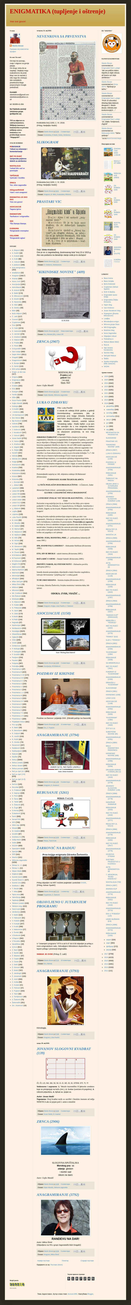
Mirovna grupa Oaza (111, 324)
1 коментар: (65, 891)
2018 (106, 403)
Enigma (15, 377)
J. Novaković (17, 432)
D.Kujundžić (16, 349)
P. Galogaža (16, 652)
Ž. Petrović (16, 988)
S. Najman (16, 793)
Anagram (47, 194)
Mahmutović (16, 567)
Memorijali (16, 576)
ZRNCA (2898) (111, 829)
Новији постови (43, 1261)
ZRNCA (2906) (48, 1121)
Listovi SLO (16, 503)
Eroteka (15, 386)
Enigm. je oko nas (19, 372)
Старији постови (87, 1261)
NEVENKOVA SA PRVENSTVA (61, 36)
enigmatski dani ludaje (111, 68)
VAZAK (106, 366)
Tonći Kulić (52, 841)
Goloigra (15, 406)
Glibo (14, 397)
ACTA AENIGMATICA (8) (112, 869)
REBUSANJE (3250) (111, 934)
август (109, 420)
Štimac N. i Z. (17, 865)
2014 (106, 964)
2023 (106, 386)
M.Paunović (16, 558)
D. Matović (16, 340)
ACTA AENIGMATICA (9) (112, 565)
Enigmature (16, 380)
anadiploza (16, 273)
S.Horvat (15, 810)
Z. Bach (15, 950)
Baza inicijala (109, 281)
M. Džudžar (16, 523)
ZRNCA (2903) (111, 601)
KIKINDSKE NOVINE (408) (112, 754)
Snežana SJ (16, 837)
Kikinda (49, 964)
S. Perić (15, 796)
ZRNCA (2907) (48, 341)
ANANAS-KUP (111, 889)
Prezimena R (17, 704)
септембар (110, 416)
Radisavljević (17, 751)
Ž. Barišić (15, 953)
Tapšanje (15, 900)
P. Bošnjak (16, 649)
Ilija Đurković (17, 421)
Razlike (15, 757)
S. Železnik (16, 805)
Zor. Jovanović (17, 1005)
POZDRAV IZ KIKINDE (56, 673)
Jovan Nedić (48, 1114)
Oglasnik (15, 637)
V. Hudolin (16, 921)
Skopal (14, 828)
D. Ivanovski (16, 331)
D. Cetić (15, 328)
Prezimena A (17, 669)
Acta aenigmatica (18, 268)
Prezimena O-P (18, 701)
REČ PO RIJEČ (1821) (112, 667)
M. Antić (15, 520)
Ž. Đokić (15, 970)
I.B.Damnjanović (18, 415)
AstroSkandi (16, 287)
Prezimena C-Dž (18, 675)
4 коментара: (66, 1184)
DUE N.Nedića (109, 292)
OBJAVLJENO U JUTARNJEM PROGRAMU (112, 486)
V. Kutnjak (16, 924)
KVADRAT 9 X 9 (117, 261)
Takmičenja (16, 897)
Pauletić (15, 660)
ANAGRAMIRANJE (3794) (58, 735)
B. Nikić (53, 194)
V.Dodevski (16, 935)
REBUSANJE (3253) (111, 809)
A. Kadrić (15, 253)
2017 (106, 954)
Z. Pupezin (50, 728)
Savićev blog (108, 353)
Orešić (14, 643)
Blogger (90, 1294)
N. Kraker (15, 605)
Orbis (14, 640)
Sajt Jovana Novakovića (108, 349)
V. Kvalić (15, 926)
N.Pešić (15, 619)
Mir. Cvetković (17, 593)
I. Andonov (16, 412)
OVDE (83, 883)
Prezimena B (17, 672)
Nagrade (15, 622)
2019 (106, 400)
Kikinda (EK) (51, 334)
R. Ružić (15, 739)
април (109, 940)
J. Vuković (16, 435)
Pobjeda (15, 663)
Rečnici (15, 784)
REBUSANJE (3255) (111, 713)
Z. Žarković (69, 606)
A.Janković (16, 265)
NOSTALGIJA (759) (113, 882)
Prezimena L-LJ (18, 693)
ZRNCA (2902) (111, 643)
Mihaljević (15, 579)
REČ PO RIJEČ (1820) (112, 724)
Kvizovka (15, 479)
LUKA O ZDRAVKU (52, 402)
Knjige (53, 606)
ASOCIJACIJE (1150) (54, 613)
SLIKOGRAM (47, 142)
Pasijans (15, 657)
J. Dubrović (16, 430)
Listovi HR (16, 494)
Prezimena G (17, 684)
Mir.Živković (16, 596)
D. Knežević (48, 265)
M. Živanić (16, 552)
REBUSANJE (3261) (53, 792)
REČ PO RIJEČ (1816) (112, 904)
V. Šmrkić (15, 932)
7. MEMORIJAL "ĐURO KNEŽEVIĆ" (112, 877)
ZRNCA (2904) (111, 570)
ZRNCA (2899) (111, 793)
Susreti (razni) (17, 877)
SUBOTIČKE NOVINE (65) (112, 733)
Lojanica (15, 514)
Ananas (15, 279)
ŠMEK (106, 359)
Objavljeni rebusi (110, 336)
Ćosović (15, 319)
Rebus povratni (18, 768)
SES (13, 822)
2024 (106, 383)
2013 (106, 967)
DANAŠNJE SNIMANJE (111, 803)
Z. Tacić (15, 994)
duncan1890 (72, 1294)
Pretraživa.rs (108, 339)
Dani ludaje (16, 352)
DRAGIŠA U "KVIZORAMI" (112, 684)
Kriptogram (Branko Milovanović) (111, 315)
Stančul (15, 857)
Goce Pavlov (17, 400)
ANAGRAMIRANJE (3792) (58, 1195)
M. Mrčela (15, 541)
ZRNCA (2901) (111, 691)
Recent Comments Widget (114, 138)
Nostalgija (15, 631)
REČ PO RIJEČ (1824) (112, 553)
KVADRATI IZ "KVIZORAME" (112, 673)
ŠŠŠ (13, 854)
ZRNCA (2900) (111, 743)
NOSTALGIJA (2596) (117, 225)
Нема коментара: (67, 331)
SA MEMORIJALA (113, 663)
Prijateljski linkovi (18, 722)
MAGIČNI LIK (111, 535)
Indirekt (15, 424)
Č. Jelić (15, 316)
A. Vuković (16, 262)
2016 (106, 957)
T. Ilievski (15, 889)
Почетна (65, 1261)
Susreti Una (16, 883)
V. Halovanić (16, 918)
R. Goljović (16, 733)
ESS (13, 389)
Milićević (68, 194)
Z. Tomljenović (17, 997)
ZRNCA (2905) (111, 538)
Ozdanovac (16, 646)
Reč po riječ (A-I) (18, 771)
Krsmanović (16, 465)
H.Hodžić (15, 409)
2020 (106, 397)
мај (107, 430)
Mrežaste (15, 599)
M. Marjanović (17, 532)
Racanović (16, 745)
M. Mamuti (16, 529)
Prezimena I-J (17, 687)
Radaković (16, 748)
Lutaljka (107, 319)
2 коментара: (66, 132)
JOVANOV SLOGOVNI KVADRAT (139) (113, 499)
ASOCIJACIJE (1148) (111, 702)
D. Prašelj (15, 343)
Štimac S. (15, 868)
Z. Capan (15, 959)
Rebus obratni (17, 766)
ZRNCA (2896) (111, 925)
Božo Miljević (17, 314)
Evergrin (15, 392)
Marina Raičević (18, 570)
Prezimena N (17, 698)
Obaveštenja (17, 634)
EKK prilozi (16, 369)
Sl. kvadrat (56, 1114)
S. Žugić (15, 808)
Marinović (15, 573)
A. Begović (16, 250)
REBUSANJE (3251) (111, 899)
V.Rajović (15, 938)
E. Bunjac (15, 363)
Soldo (60, 135)
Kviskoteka (47, 135)
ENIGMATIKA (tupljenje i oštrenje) (57, 11)
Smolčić (15, 834)
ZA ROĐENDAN (117, 188)
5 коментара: (66, 603)
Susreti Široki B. (18, 880)
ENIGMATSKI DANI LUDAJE (117, 152)
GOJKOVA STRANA (110, 855)
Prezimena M (17, 695)
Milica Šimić (55, 1254)
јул (107, 423)
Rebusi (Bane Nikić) (111, 342)
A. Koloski (16, 256)
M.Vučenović (17, 561)
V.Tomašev (16, 941)
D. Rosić (15, 346)
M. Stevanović (17, 546)
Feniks (14, 395)
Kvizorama (16, 473)
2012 (106, 971)
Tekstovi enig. (17, 906)
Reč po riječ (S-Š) (18, 779)
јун (107, 426)
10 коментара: (66, 960)
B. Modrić (15, 299)
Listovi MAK (16, 497)
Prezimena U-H (18, 716)
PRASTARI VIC (49, 201)
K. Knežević (16, 444)
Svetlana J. (16, 886)
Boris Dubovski (109, 284)
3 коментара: (66, 392)
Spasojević (16, 849)
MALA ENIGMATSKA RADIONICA (112, 748)
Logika (14, 511)
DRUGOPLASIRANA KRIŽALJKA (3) (113, 771)
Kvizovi (14, 476)
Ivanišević (15, 427)
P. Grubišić (16, 654)
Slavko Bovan (18, 46)
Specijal (15, 851)
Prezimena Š (17, 710)
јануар (109, 950)
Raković (15, 754)
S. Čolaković (17, 790)
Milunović (15, 590)
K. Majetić (15, 447)
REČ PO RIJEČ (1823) (112, 591)
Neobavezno (57, 265)
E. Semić (15, 366)
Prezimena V (17, 719)
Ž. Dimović (16, 967)
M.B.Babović (56, 666)
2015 (106, 961)
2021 (106, 393)
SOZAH (15, 846)
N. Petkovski (17, 608)
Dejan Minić (16, 354)
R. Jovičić (15, 736)
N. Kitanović (16, 602)
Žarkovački (16, 1002)
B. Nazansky (17, 302)
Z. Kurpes (15, 985)
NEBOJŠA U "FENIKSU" (111, 621)
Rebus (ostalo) (17, 763)
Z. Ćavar (15, 962)
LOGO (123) (110, 698)
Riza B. (106, 345)
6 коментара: (66, 782)
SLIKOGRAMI (111, 688)
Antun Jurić (16, 281)
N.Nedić (55, 135)
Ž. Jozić (15, 979)
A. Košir (15, 259)
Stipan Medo (17, 871)
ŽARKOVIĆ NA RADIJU (56, 848)
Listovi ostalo (17, 500)
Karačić (15, 453)
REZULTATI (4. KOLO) (111, 825)
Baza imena (108, 278)
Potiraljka (15, 666)
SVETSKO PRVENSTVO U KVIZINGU (113, 862)
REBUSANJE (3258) (111, 586)
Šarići (14, 816)
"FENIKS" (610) (112, 637)
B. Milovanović (17, 296)
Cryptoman (47, 895)
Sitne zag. (16, 825)
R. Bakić (15, 727)
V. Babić (15, 915)
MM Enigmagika (110, 327)
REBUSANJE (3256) (111, 659)
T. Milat (14, 892)
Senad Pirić (16, 819)
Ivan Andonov (109, 308)
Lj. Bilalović (16, 508)
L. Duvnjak (16, 482)
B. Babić (15, 293)
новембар (110, 410)
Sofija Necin (16, 840)
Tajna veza (16, 894)
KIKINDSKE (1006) (113, 695)
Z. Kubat (15, 982)
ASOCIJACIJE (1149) (111, 575)
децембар (110, 406)
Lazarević (15, 488)
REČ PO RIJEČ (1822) (112, 627)
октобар (109, 413)
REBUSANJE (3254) (111, 765)
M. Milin (15, 538)
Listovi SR (59, 334)
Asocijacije (47, 666)
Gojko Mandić (48, 395)
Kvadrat (15, 467)
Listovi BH (16, 491)
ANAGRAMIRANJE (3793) (58, 971)
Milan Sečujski (17, 582)
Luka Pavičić (60, 606)
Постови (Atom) (56, 1265)
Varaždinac (16, 944)
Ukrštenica (67, 135)
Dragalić (15, 357)
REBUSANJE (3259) (111, 548)
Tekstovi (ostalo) (18, 903)
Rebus (46, 841)
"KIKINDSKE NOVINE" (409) (61, 272)
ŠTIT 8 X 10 (110, 728)
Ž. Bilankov (16, 956)
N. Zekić (15, 614)
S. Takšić (15, 802)
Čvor (14, 325)
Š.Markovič (16, 813)
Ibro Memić (16, 418)
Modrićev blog (109, 330)
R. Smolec (16, 742)
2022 (106, 390)
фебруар (110, 946)
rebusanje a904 (108, 133)
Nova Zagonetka (110, 333)
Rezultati (15, 787)
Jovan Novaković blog (112, 311)
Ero (45, 334)
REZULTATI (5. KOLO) (111, 530)
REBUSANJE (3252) (111, 839)
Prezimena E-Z (17, 681)
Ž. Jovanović (17, 976)
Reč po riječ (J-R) (18, 774)
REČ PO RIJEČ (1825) (112, 519)
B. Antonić (16, 290)
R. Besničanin (17, 730)
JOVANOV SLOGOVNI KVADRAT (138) (113, 788)
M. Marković (16, 535)
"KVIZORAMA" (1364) (111, 653)
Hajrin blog (108, 305)
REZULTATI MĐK (117, 162)
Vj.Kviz (14, 947)
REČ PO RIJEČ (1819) (112, 776)
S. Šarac (15, 799)
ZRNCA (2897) (111, 885)
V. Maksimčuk (17, 929)
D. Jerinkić (16, 334)
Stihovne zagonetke (61, 395)
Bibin (14, 311)
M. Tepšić (15, 549)
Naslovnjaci (16, 625)
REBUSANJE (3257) (111, 611)
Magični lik (16, 564)
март (108, 943)
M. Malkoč (16, 526)
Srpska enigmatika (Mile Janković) (111, 363)
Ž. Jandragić (16, 973)
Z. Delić (15, 965)
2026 (106, 376)
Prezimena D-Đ (18, 678)
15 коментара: (66, 724)
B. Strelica (16, 308)
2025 (106, 380)
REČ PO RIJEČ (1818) (112, 814)
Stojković (15, 874)
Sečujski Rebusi (110, 356)
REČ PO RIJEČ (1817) (112, 844)
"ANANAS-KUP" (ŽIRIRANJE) (112, 616)
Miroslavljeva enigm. (111, 322)
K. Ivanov (15, 441)
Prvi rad (15, 725)
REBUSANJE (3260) (111, 514)
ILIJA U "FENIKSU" (113, 640)
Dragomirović (17, 360)
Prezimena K (17, 690)
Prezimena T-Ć (17, 713)
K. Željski (15, 450)
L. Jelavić (15, 485)
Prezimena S (17, 707)
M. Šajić (15, 543)
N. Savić (15, 611)
